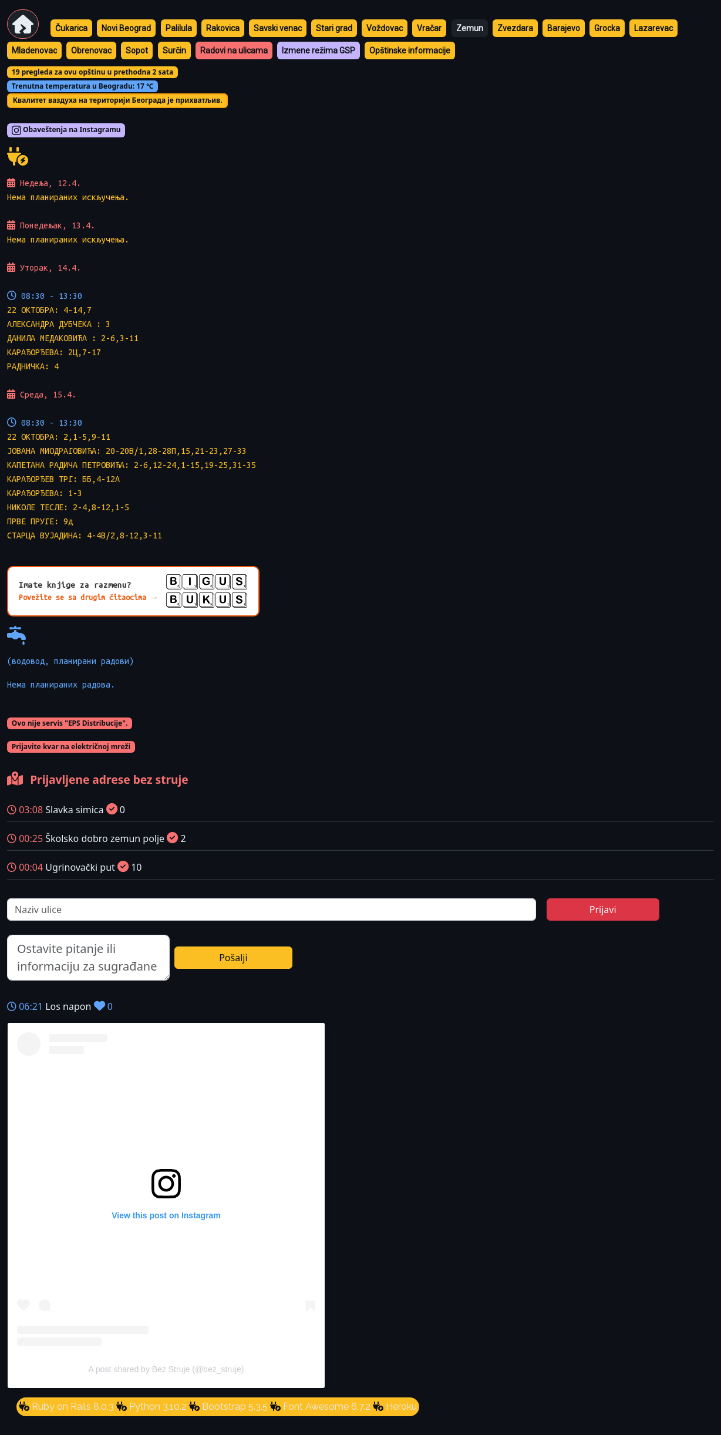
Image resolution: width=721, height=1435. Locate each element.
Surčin (174, 50)
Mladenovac (34, 50)
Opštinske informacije (409, 50)
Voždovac (384, 28)
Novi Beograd (126, 28)
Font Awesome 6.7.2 (325, 1406)
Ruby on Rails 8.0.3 (71, 1406)
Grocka (607, 28)
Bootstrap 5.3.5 (234, 1406)
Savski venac (278, 28)
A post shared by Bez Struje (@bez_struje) (166, 1369)
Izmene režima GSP (318, 50)
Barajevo (563, 28)
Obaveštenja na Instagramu (66, 130)
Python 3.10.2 (157, 1406)
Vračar (429, 28)
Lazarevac (653, 28)
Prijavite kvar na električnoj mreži (71, 747)
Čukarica (71, 28)
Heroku (400, 1406)
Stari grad (334, 28)
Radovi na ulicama (234, 50)
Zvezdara (515, 28)
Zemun (469, 28)
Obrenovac (91, 50)
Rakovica (223, 28)
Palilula (179, 28)
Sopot (137, 50)
